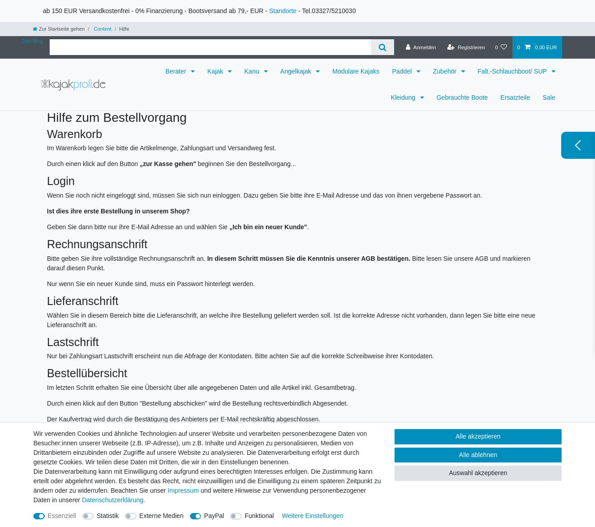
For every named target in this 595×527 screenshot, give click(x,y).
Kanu (252, 71)
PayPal (214, 515)
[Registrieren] (466, 47)
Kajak (216, 71)
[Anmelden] (421, 47)
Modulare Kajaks (355, 71)
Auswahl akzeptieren (478, 472)
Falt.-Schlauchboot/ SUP (513, 71)
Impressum (183, 490)
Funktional (259, 515)
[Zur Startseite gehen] (58, 29)
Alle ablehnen (478, 454)
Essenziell (62, 515)
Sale (549, 97)
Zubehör (445, 71)
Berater (177, 71)
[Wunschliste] (501, 47)
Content (102, 29)
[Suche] (382, 47)
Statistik (108, 515)
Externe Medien (161, 515)
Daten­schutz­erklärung (112, 500)
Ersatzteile (515, 97)
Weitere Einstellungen (312, 515)
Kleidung (404, 97)
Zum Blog (32, 41)
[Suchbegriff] (210, 47)
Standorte (283, 10)
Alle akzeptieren (478, 436)
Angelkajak (296, 71)
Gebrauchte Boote (462, 97)
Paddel (403, 71)
